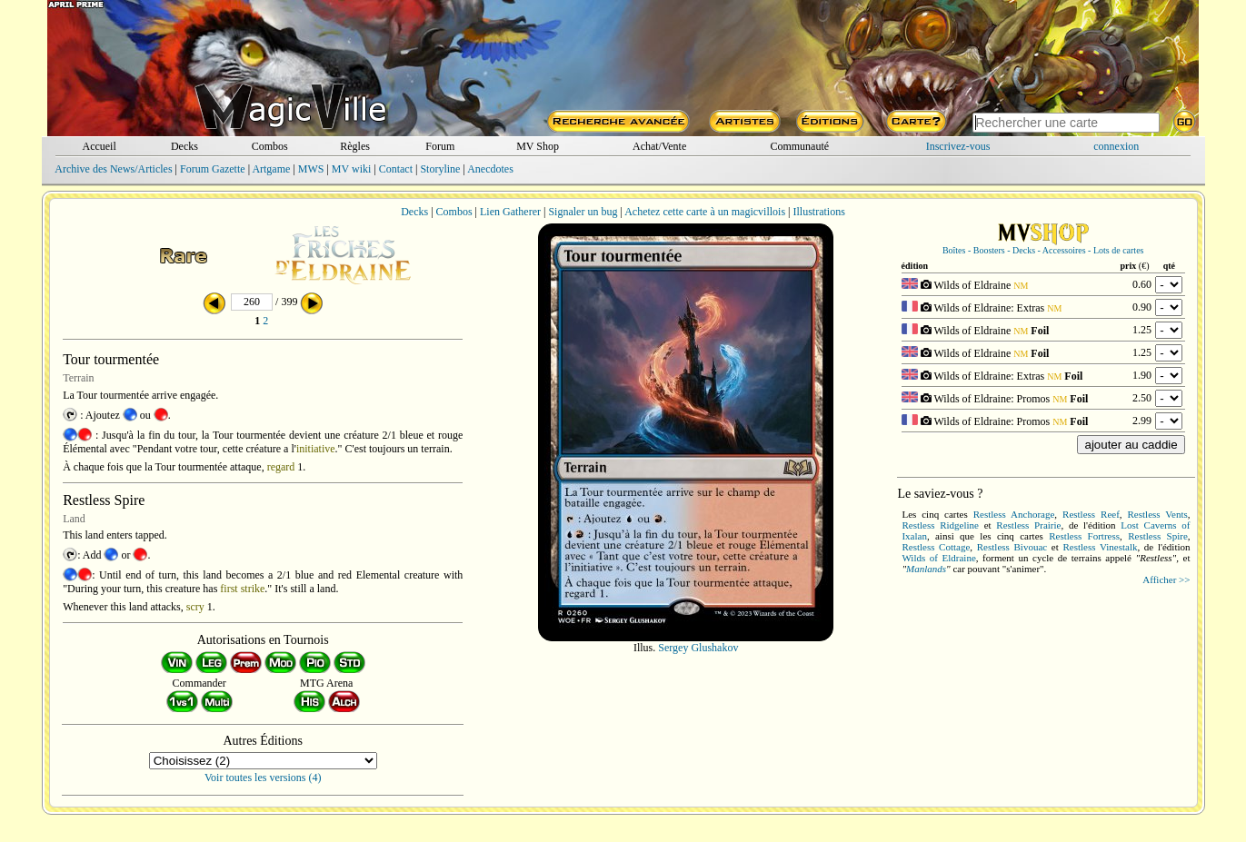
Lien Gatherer (510, 211)
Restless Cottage (936, 546)
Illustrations (818, 211)
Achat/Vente (659, 146)
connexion (1116, 146)
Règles (355, 146)
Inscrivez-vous (958, 146)
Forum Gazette (212, 169)
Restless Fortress (1084, 535)
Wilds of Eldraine (938, 557)
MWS (311, 169)
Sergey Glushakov (698, 647)
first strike (242, 588)
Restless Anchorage (1014, 514)
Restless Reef (1091, 514)
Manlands (926, 568)
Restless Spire (1158, 535)
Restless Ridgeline (940, 525)
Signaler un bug (582, 211)
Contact (396, 169)
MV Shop (537, 146)
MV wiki (351, 169)
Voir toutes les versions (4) (262, 777)
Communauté (799, 146)
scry (195, 606)
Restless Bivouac (1012, 546)
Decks (184, 146)
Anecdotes (490, 169)
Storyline (440, 169)
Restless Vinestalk (1099, 546)
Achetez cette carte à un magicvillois (704, 211)
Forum (439, 146)
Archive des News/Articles (113, 169)
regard (281, 467)
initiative (315, 448)
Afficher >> (1166, 579)
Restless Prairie (1028, 525)
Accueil (98, 146)
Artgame (271, 169)
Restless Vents (1158, 514)
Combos (270, 146)
